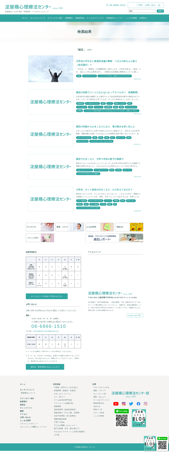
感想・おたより (99, 398)
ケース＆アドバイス (95, 18)
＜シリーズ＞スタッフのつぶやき (101, 142)
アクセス (23, 415)
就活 (103, 106)
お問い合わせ (25, 418)
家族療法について (28, 394)
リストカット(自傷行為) (63, 404)
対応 (129, 106)
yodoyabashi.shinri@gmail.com (46, 332)
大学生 (118, 171)
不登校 (79, 113)
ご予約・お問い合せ (146, 5)
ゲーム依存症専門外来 (63, 401)
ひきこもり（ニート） (84, 171)
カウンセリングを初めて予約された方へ (47, 297)
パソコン (108, 202)
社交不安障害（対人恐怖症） (65, 417)
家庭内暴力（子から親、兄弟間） (67, 414)
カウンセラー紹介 (55, 18)
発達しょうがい (120, 106)
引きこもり (131, 202)
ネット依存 (94, 205)
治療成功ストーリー (114, 18)
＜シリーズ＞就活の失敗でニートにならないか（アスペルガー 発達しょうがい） (111, 113)
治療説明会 (80, 18)
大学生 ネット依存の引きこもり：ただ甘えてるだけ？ (106, 190)
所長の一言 (97, 411)
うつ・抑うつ (59, 398)
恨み (100, 139)
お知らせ (96, 407)
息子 (112, 139)
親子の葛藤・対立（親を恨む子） (67, 430)
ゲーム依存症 (81, 202)
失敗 (106, 139)
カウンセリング (131, 109)
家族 (115, 109)
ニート (110, 106)
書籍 (22, 412)
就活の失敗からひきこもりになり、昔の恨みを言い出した (107, 127)
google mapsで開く (135, 316)
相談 (121, 109)
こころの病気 (131, 18)
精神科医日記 (98, 404)
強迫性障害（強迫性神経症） (65, 411)
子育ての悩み (59, 423)
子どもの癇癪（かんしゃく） (65, 426)
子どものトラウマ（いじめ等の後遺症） (70, 433)
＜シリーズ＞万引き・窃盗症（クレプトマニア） (115, 76)
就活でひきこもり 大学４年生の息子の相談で (101, 160)
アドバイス (98, 109)
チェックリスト (26, 409)
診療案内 (69, 18)
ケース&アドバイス (89, 76)
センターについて (37, 18)
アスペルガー (81, 109)
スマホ (103, 205)
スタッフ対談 (98, 414)
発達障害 (80, 106)
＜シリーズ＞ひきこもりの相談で (88, 175)
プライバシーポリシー (29, 425)
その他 (56, 436)
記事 (94, 385)
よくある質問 (25, 422)
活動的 (116, 202)
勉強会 (22, 406)
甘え (86, 205)
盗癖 (78, 76)
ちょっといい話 (99, 395)
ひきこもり (121, 139)
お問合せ (143, 18)
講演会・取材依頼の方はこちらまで (45, 368)
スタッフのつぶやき (83, 139)
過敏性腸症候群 (60, 420)
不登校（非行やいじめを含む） (66, 389)
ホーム (25, 18)
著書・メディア (99, 392)
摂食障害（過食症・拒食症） (65, 392)
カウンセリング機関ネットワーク (33, 428)
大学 (90, 109)
